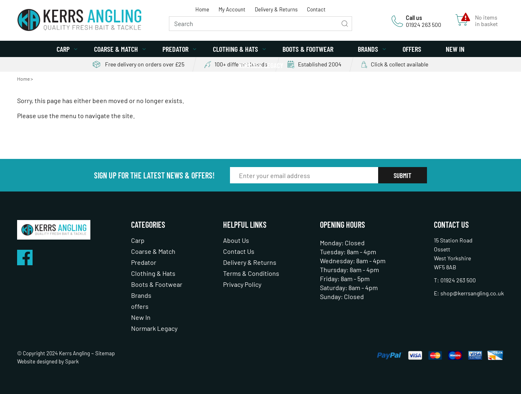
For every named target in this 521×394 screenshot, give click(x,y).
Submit (403, 175)
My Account (232, 9)
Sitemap (105, 353)
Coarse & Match (116, 48)
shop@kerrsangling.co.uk (472, 293)
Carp (63, 48)
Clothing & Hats (235, 48)
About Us (236, 240)
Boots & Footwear (307, 48)
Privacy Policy (242, 284)
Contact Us (238, 251)
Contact (316, 9)
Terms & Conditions (251, 273)
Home (202, 9)
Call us (414, 17)
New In (455, 48)
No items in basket (486, 20)
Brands (368, 48)
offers (412, 48)
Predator (175, 48)
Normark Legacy (260, 65)
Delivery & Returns (276, 9)
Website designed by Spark (48, 361)
